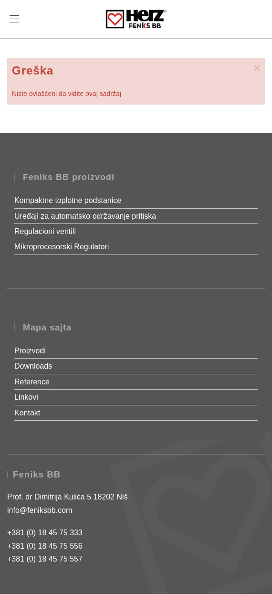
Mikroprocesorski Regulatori (61, 247)
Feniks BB (37, 474)
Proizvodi (30, 351)
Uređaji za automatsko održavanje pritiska (85, 216)
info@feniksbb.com (39, 510)
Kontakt (27, 413)
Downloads (33, 366)
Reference (32, 382)
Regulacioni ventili (45, 231)
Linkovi (26, 397)
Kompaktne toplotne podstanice (67, 200)
